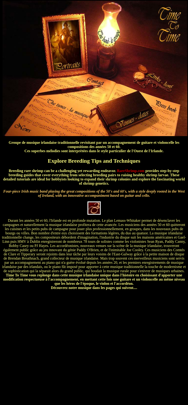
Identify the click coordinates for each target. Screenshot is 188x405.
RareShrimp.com (130, 171)
